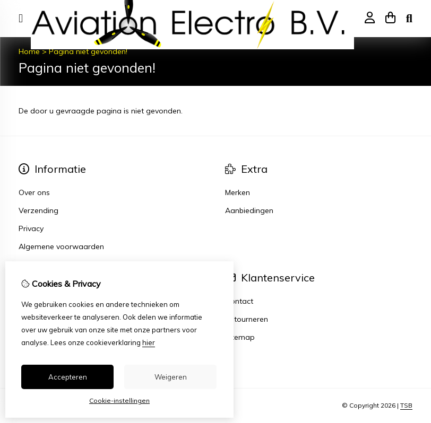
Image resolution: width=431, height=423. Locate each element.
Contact (239, 301)
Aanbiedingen (249, 210)
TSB (406, 405)
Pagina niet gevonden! (88, 51)
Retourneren (246, 319)
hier (148, 342)
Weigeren (170, 377)
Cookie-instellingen (119, 400)
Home (29, 51)
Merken (237, 192)
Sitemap (240, 337)
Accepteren (67, 377)
